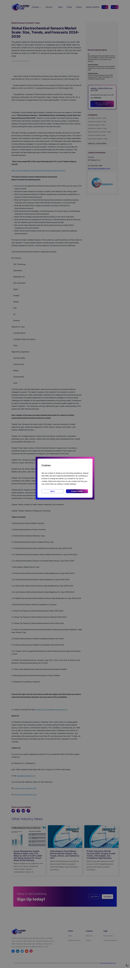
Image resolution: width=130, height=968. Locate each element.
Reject (52, 491)
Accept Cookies (77, 491)
